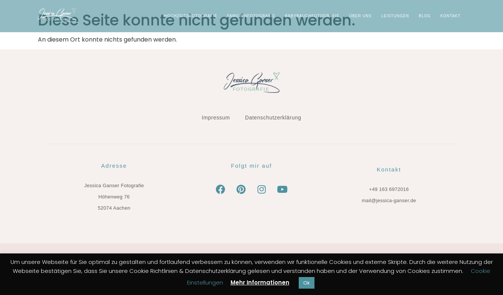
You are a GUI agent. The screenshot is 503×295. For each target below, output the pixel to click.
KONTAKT (450, 16)
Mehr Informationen (260, 282)
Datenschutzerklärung (273, 118)
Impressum (216, 118)
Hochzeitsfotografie (190, 16)
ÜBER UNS (360, 16)
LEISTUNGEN (395, 16)
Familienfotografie (251, 16)
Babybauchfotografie (312, 16)
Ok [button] (306, 282)
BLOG (425, 16)
